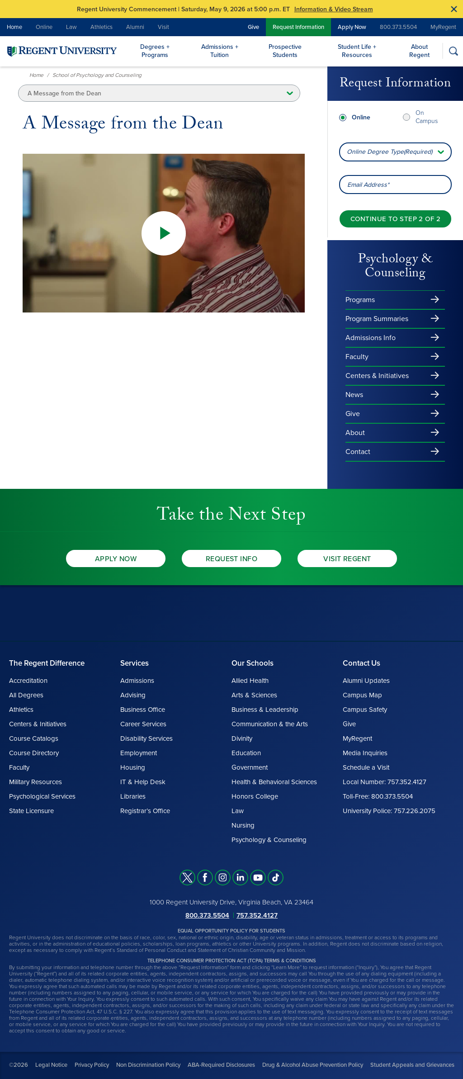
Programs (360, 299)
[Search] (453, 51)
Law (71, 27)
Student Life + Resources (357, 51)
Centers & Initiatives (377, 375)
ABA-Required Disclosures (221, 1065)
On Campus (427, 117)
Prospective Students (285, 51)
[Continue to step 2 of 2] (395, 218)
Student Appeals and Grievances (412, 1065)
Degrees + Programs (155, 51)
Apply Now (352, 27)
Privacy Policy (92, 1065)
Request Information (298, 27)
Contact (357, 451)
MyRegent (443, 27)
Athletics (101, 27)
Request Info (232, 558)
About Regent (419, 51)
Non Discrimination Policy (148, 1065)
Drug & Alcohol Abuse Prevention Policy (312, 1065)
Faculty (357, 356)
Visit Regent (347, 558)
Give (253, 27)
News (354, 394)
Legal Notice (51, 1065)
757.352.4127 (257, 915)
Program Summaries (376, 318)
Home (14, 27)
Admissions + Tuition (219, 51)
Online (44, 27)
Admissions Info (370, 337)
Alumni (135, 27)
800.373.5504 (398, 27)
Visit (163, 27)
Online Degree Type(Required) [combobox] (389, 152)
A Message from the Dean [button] (64, 93)
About (355, 432)
